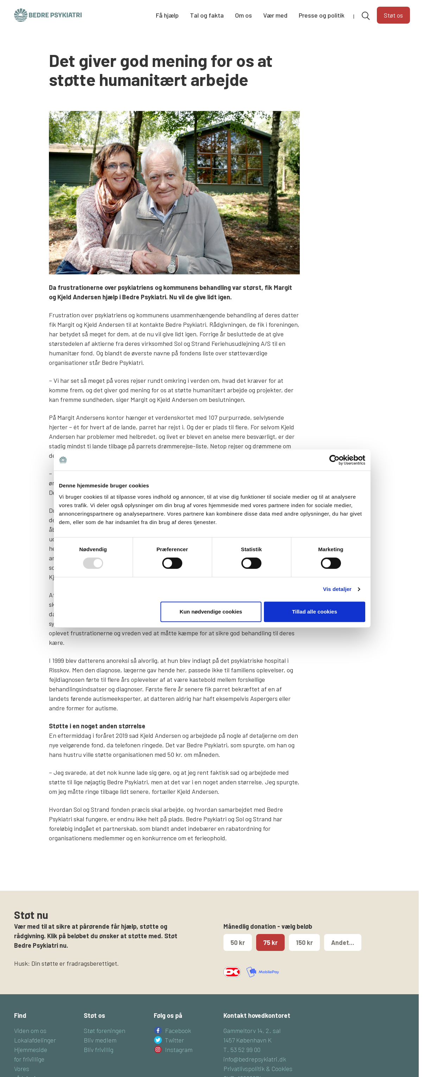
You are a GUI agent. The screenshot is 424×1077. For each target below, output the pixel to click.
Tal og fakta (207, 15)
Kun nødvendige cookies (211, 612)
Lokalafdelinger (35, 1051)
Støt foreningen (104, 1042)
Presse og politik (321, 15)
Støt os (393, 15)
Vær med (275, 15)
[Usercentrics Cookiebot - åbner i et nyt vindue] (334, 460)
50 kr (237, 954)
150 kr (304, 954)
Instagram (178, 1061)
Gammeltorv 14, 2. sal (252, 1042)
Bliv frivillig (98, 1061)
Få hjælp (167, 15)
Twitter (174, 1051)
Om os (243, 15)
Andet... (342, 954)
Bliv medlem (100, 1051)
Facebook (178, 1042)
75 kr (270, 954)
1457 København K (247, 1051)
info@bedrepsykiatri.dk (254, 1070)
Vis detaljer (337, 589)
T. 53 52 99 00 (241, 1061)
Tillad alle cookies (314, 612)
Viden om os (30, 1042)
